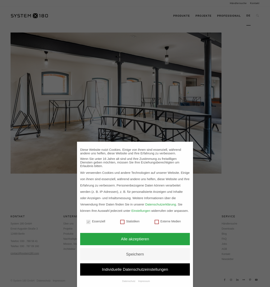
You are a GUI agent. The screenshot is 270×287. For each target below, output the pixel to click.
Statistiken (129, 221)
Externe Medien (168, 221)
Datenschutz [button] (129, 281)
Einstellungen (140, 210)
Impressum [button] (144, 281)
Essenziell (95, 221)
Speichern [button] (135, 254)
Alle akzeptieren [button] (135, 239)
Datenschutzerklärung (160, 204)
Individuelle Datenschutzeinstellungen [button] (135, 269)
